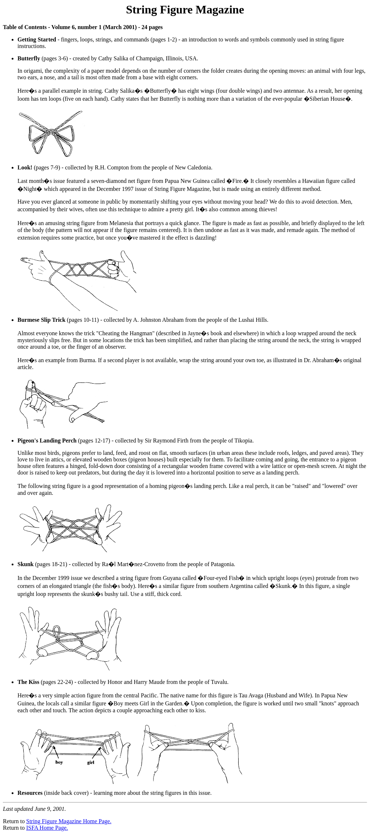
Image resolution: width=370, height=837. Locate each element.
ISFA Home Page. (47, 828)
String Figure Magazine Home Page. (68, 821)
